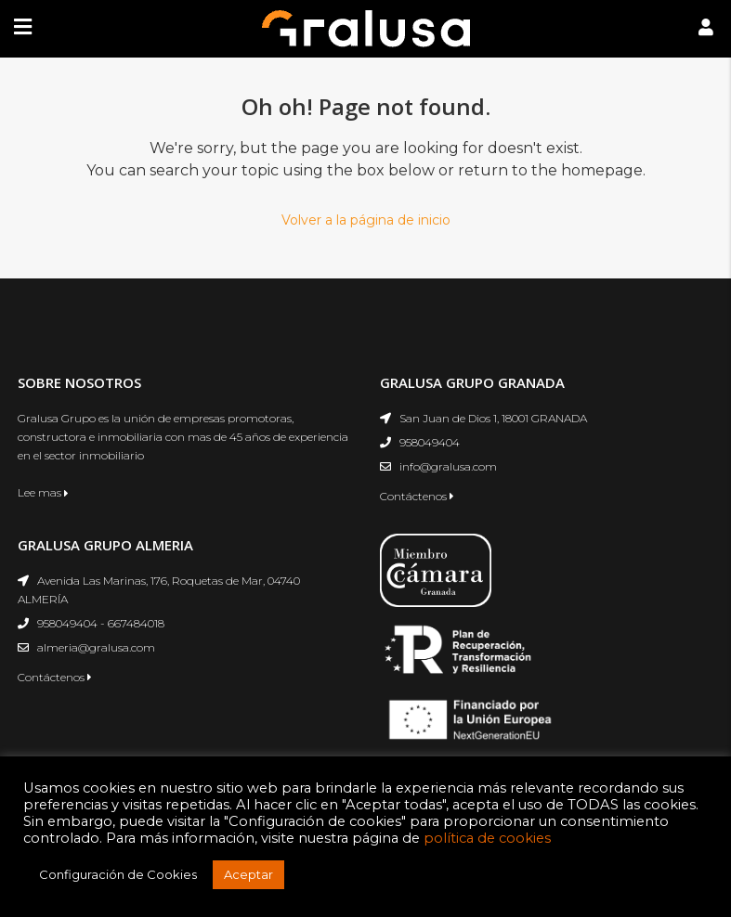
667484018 (136, 623)
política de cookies (487, 838)
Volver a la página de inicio (365, 220)
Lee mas (43, 492)
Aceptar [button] (248, 874)
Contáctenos (417, 496)
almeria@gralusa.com (96, 647)
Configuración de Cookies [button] (118, 874)
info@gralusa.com (448, 466)
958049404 (429, 442)
